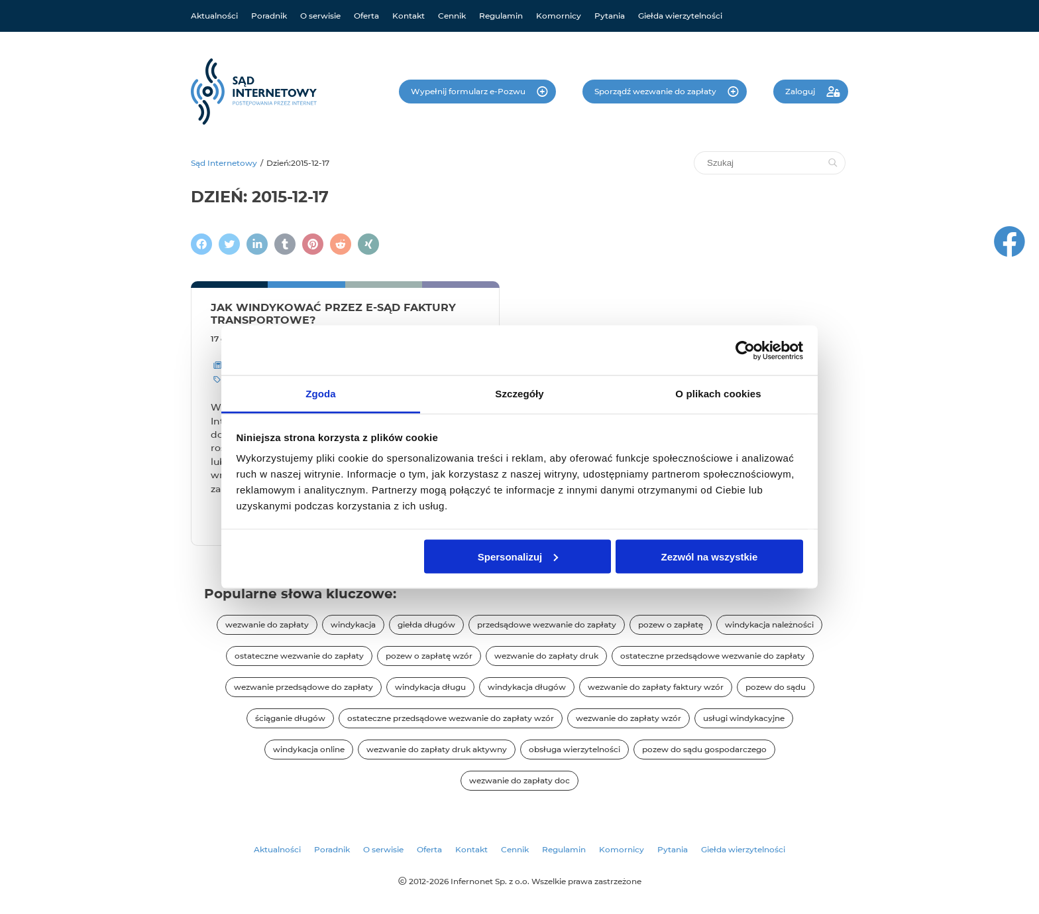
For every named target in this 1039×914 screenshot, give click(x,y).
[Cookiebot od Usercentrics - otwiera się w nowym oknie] (745, 350)
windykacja (353, 624)
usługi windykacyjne (744, 718)
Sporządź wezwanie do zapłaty (656, 91)
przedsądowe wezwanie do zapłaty (546, 624)
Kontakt (408, 16)
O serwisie (320, 16)
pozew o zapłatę (670, 624)
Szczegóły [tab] (519, 393)
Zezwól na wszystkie (709, 556)
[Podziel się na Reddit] (340, 244)
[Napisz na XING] (368, 244)
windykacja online (309, 749)
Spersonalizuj (518, 556)
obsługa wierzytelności (574, 749)
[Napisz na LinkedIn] (257, 244)
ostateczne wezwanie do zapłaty (299, 656)
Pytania (609, 16)
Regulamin (501, 16)
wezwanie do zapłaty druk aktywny (436, 749)
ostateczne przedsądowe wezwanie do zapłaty (712, 656)
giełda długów (426, 624)
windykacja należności (769, 624)
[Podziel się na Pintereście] (312, 244)
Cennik (452, 16)
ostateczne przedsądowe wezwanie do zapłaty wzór (450, 718)
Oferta (366, 16)
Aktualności (214, 16)
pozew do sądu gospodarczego (704, 749)
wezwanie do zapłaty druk (546, 656)
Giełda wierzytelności (680, 16)
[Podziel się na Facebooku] (201, 244)
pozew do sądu (775, 687)
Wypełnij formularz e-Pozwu (469, 91)
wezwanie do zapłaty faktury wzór (656, 687)
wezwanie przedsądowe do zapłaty (303, 687)
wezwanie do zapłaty (267, 624)
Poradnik (269, 16)
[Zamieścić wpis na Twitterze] (229, 244)
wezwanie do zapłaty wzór (628, 718)
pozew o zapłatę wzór (429, 656)
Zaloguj (801, 91)
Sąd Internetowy (224, 163)
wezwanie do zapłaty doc (519, 780)
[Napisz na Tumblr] (285, 244)
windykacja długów (527, 687)
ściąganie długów (290, 718)
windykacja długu (430, 687)
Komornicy (558, 16)
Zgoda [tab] (320, 393)
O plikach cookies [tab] (718, 393)
